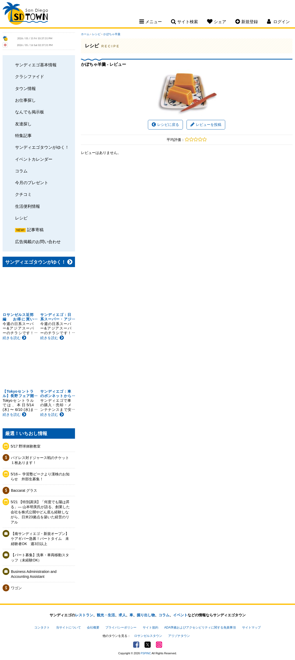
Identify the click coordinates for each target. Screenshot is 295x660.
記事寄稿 (35, 229)
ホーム (85, 34)
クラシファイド (29, 76)
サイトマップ (251, 627)
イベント (180, 615)
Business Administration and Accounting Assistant (34, 574)
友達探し (23, 123)
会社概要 (93, 627)
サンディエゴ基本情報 (36, 64)
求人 (122, 615)
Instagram (159, 645)
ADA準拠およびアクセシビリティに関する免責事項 (200, 627)
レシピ (21, 218)
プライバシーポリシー (120, 627)
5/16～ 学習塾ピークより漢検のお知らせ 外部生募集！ (40, 476)
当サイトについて (68, 627)
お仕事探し (25, 100)
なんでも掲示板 (29, 111)
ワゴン (16, 588)
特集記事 (23, 135)
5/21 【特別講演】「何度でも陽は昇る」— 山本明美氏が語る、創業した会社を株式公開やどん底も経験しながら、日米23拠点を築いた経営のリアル (40, 512)
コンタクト (42, 627)
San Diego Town (25, 14)
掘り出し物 (146, 615)
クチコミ (23, 194)
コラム (21, 171)
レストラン (84, 615)
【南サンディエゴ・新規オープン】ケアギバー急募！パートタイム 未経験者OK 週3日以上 (40, 539)
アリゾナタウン (179, 636)
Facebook (136, 645)
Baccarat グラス (24, 490)
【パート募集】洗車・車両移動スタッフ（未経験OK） (40, 557)
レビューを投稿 (205, 124)
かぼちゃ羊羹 (111, 34)
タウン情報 (25, 88)
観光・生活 (106, 615)
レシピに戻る (165, 124)
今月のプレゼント (31, 182)
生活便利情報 (27, 206)
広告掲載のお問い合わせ (38, 241)
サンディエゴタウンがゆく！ (42, 147)
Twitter (148, 645)
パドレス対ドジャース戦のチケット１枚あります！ (40, 460)
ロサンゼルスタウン (148, 636)
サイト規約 (150, 627)
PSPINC (146, 653)
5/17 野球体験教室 (25, 446)
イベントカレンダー (33, 159)
